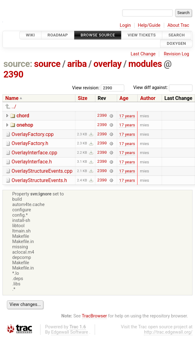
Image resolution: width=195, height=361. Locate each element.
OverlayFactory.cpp (33, 134)
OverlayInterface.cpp (34, 153)
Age (124, 98)
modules (145, 64)
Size (83, 98)
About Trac (178, 25)
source (47, 64)
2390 (13, 74)
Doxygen (176, 43)
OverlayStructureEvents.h (39, 180)
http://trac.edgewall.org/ (168, 332)
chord (23, 116)
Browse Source (98, 35)
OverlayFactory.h (30, 143)
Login (125, 25)
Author (147, 98)
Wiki (30, 35)
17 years (127, 115)
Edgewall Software (69, 332)
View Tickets (142, 35)
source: (17, 64)
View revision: (86, 87)
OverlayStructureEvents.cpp (42, 171)
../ (14, 107)
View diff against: (163, 87)
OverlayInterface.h (32, 162)
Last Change (143, 54)
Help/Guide (149, 25)
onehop (25, 125)
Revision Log (176, 54)
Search (177, 35)
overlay (107, 64)
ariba (77, 64)
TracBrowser (94, 316)
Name (11, 98)
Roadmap (58, 35)
